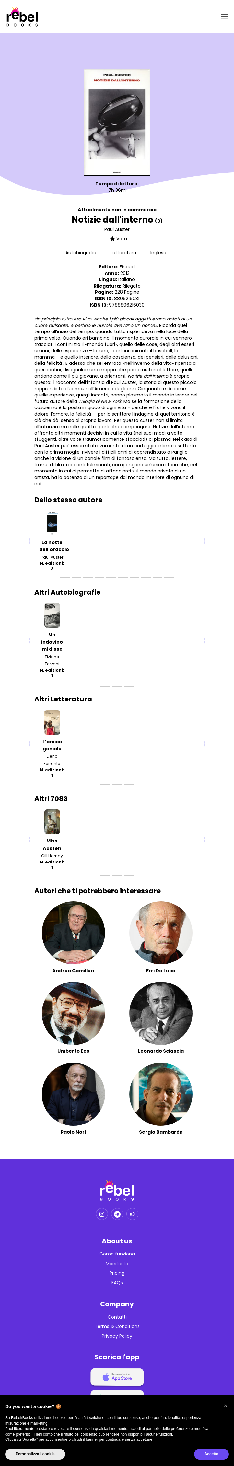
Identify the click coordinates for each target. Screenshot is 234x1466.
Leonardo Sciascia (161, 1051)
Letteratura (124, 252)
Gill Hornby (52, 856)
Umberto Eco (73, 1051)
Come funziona (117, 1254)
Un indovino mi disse (52, 641)
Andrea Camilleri (73, 970)
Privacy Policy (117, 1336)
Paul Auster (117, 229)
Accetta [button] (211, 1454)
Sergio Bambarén (161, 1132)
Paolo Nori (73, 1132)
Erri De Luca (160, 970)
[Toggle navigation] (223, 16)
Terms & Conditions (117, 1326)
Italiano (126, 279)
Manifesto (117, 1264)
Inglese (158, 252)
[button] (225, 1406)
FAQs (117, 1283)
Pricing (117, 1273)
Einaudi (127, 267)
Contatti (117, 1317)
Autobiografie (81, 252)
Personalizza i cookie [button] (35, 1454)
